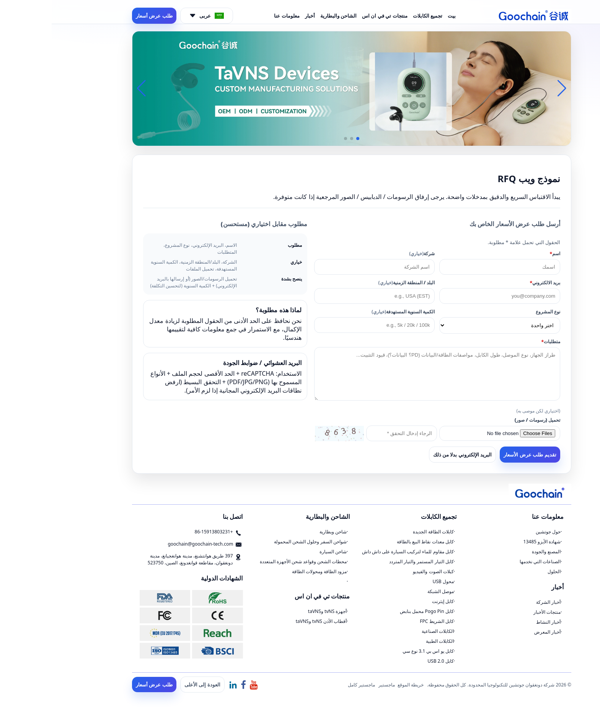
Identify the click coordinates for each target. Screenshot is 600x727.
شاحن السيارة (281, 551)
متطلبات (499, 341)
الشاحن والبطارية (287, 15)
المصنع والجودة (494, 551)
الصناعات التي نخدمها (488, 561)
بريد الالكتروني (493, 282)
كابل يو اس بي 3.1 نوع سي (376, 651)
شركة (370, 253)
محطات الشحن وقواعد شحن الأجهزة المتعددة (251, 561)
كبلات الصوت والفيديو (381, 571)
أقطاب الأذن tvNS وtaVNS (269, 621)
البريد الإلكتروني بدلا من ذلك (411, 454)
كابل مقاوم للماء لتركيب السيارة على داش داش (356, 551)
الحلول (502, 571)
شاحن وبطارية (281, 531)
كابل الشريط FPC (385, 621)
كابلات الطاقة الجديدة (381, 531)
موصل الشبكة (389, 591)
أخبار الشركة (496, 602)
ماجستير (335, 684)
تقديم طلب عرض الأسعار (478, 455)
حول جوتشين (496, 531)
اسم (503, 253)
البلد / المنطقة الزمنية (355, 282)
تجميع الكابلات (376, 15)
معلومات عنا (235, 15)
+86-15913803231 (162, 531)
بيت (400, 15)
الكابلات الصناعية (386, 631)
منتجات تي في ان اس (333, 15)
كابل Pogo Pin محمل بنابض (375, 611)
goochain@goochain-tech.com (148, 544)
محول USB (391, 581)
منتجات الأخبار (495, 612)
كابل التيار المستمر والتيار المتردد (370, 561)
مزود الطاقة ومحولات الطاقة (267, 571)
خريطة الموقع (359, 684)
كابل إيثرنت (391, 601)
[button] (306, 138)
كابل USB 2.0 (389, 661)
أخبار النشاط (496, 622)
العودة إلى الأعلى (151, 684)
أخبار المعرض (496, 632)
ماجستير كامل (309, 684)
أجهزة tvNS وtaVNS (275, 611)
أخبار (258, 15)
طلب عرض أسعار (102, 15)
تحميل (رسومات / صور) (486, 420)
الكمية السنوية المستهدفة (351, 311)
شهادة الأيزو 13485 (490, 541)
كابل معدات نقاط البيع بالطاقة (373, 541)
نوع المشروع (496, 311)
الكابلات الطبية (388, 641)
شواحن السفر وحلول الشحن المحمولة (258, 541)
